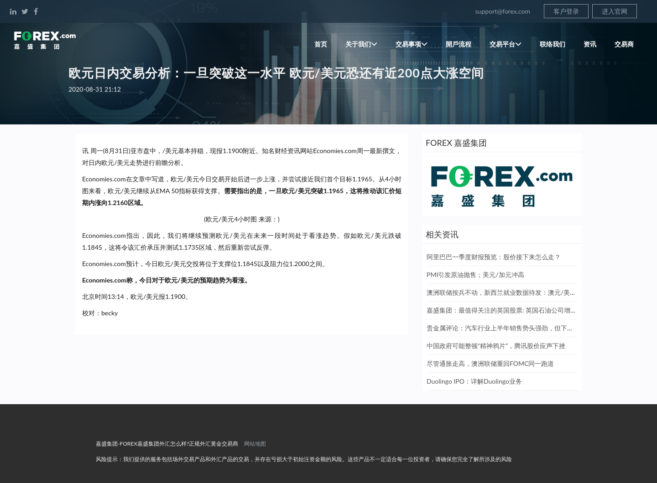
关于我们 (361, 44)
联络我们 (552, 44)
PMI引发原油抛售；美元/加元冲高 (475, 274)
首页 (320, 44)
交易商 (624, 44)
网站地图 (255, 443)
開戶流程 (458, 44)
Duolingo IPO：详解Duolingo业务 (474, 381)
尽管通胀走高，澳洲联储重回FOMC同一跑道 (490, 363)
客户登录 (566, 11)
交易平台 (505, 44)
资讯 (590, 44)
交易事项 (412, 44)
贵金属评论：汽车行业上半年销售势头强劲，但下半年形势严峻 (516, 328)
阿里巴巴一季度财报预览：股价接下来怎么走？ (494, 257)
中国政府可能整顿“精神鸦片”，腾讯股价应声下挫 (496, 345)
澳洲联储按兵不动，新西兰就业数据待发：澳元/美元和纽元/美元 (519, 292)
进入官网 (614, 11)
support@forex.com (502, 11)
